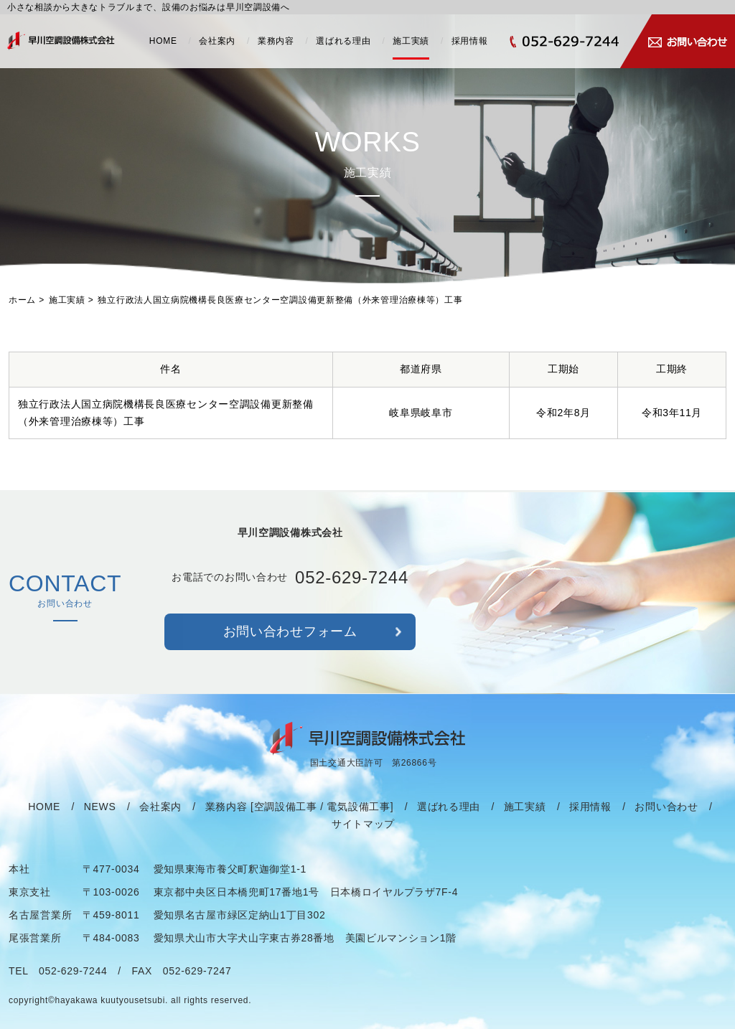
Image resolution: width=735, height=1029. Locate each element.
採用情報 (469, 41)
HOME (163, 41)
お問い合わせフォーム (290, 638)
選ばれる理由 (343, 41)
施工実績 (411, 41)
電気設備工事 (358, 813)
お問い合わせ (666, 813)
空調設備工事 (285, 813)
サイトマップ (363, 830)
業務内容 (276, 41)
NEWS (100, 813)
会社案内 (217, 41)
